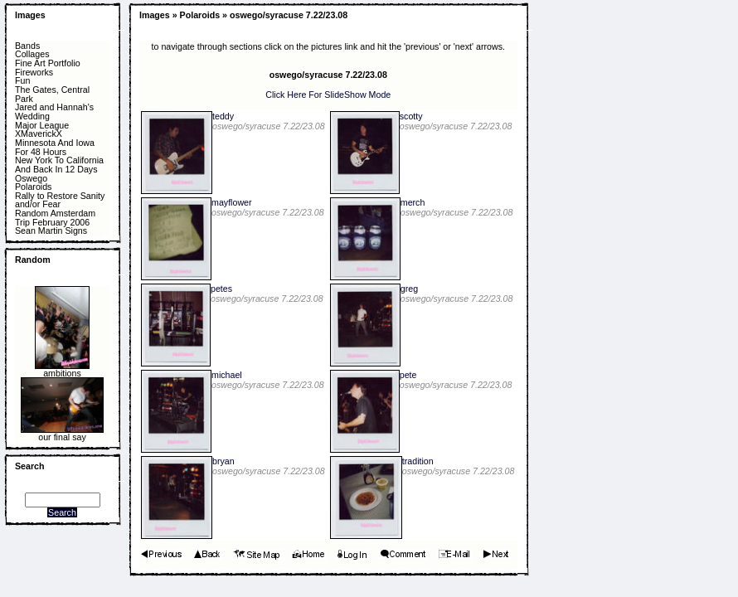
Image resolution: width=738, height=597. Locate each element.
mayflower (231, 202)
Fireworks (34, 72)
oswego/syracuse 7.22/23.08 (288, 15)
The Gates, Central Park (52, 94)
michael (226, 375)
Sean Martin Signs (51, 230)
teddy (223, 116)
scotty (411, 116)
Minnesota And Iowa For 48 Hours (55, 147)
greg (409, 289)
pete (408, 375)
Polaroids (33, 187)
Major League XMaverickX (42, 129)
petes (221, 289)
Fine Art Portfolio (47, 63)
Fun (22, 80)
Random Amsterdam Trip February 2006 (55, 217)
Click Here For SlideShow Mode (328, 95)
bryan (223, 461)
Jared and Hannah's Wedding (54, 111)
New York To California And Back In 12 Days (59, 164)
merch (413, 202)
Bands (27, 46)
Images (30, 15)
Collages (32, 54)
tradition (418, 461)
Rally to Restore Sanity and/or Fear (59, 200)
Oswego (31, 178)
